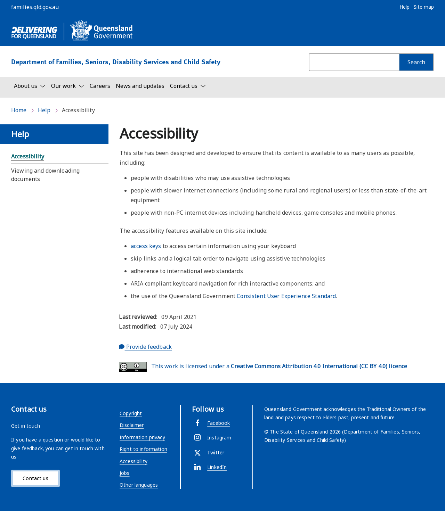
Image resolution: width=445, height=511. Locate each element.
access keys (146, 246)
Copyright (131, 413)
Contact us (35, 478)
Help (44, 110)
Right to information (143, 449)
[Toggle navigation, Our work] (67, 86)
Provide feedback (145, 347)
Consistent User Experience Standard (286, 296)
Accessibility (27, 156)
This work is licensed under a (263, 367)
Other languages (139, 484)
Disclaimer (132, 425)
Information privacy (142, 437)
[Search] (416, 62)
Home (19, 110)
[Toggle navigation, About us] (29, 86)
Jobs (125, 473)
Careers (100, 86)
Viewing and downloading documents (45, 175)
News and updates (140, 86)
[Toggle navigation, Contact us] (188, 86)
